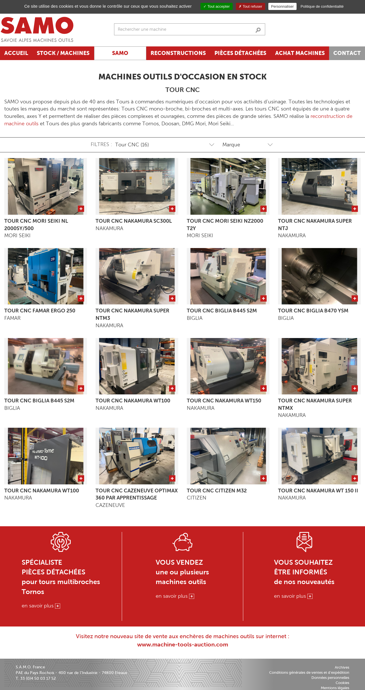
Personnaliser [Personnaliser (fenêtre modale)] (282, 6)
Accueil (16, 53)
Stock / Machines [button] (63, 53)
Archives (342, 667)
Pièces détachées (240, 53)
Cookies (342, 683)
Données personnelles (330, 677)
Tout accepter (216, 6)
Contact (347, 53)
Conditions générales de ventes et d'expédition (309, 672)
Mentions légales (335, 688)
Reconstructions (178, 53)
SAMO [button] (120, 53)
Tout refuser (250, 6)
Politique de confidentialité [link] (322, 6)
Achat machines (300, 53)
